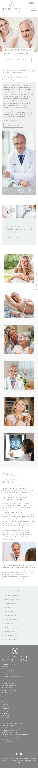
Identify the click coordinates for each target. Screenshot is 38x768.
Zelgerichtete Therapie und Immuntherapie (15, 735)
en (34, 3)
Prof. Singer (5, 704)
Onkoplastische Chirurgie (10, 730)
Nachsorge (5, 739)
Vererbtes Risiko (9, 632)
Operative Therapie (8, 726)
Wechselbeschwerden (11, 619)
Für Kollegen (6, 711)
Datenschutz (6, 718)
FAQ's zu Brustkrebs (8, 741)
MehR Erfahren (13, 125)
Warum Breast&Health (11, 640)
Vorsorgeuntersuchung (11, 600)
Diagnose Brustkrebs (10, 628)
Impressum (5, 715)
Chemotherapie (6, 728)
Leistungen (5, 709)
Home (3, 702)
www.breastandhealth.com (12, 676)
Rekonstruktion (9, 611)
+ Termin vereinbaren (36, 279)
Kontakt (4, 713)
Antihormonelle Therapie (9, 732)
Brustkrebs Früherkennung (12, 595)
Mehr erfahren (13, 238)
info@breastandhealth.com (12, 674)
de (31, 3)
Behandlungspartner (10, 636)
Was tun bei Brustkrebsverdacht (12, 723)
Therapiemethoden (10, 603)
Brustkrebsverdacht (10, 616)
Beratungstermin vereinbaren (18, 60)
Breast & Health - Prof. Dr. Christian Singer (11, 7)
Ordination (5, 706)
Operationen (8, 608)
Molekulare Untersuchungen (10, 737)
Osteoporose (8, 624)
